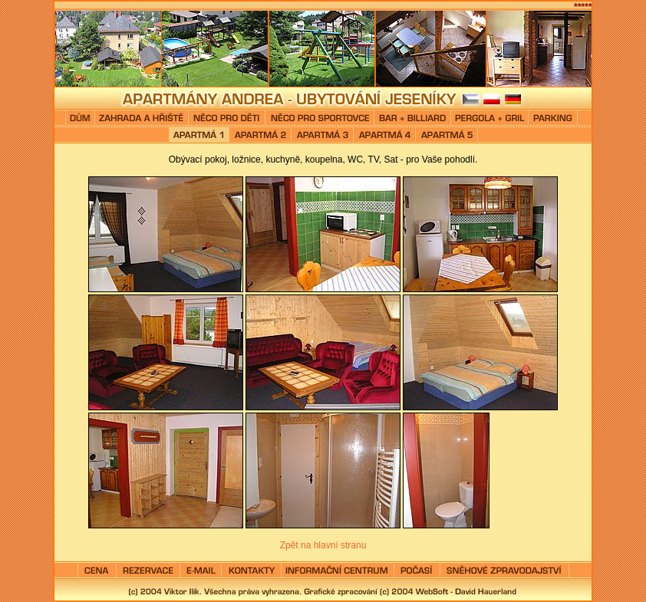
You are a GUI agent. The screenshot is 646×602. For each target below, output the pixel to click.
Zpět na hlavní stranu (323, 545)
